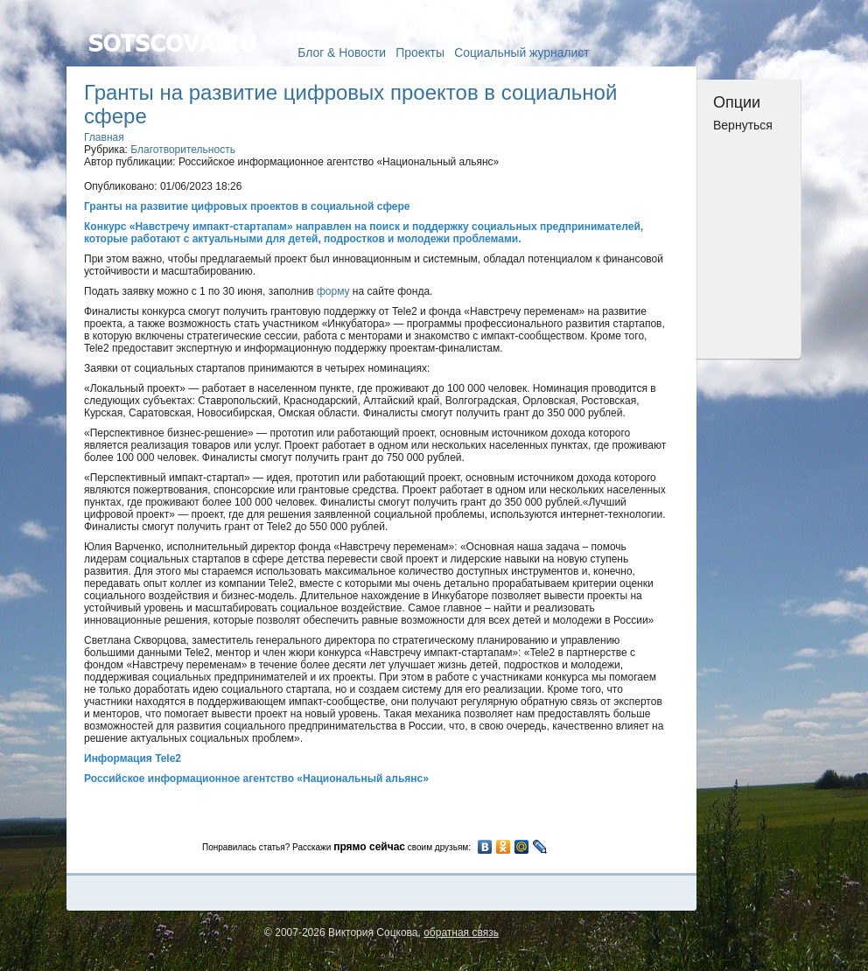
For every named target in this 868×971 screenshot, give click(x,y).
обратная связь (461, 932)
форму (333, 291)
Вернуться (743, 125)
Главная (104, 137)
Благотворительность (182, 149)
